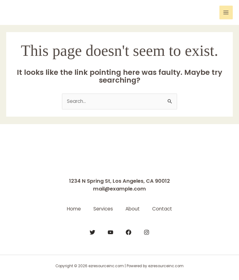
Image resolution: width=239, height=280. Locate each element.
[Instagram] (146, 232)
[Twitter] (92, 232)
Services (103, 208)
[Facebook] (128, 232)
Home (74, 208)
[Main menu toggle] (226, 12)
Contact (162, 208)
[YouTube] (110, 232)
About (132, 208)
